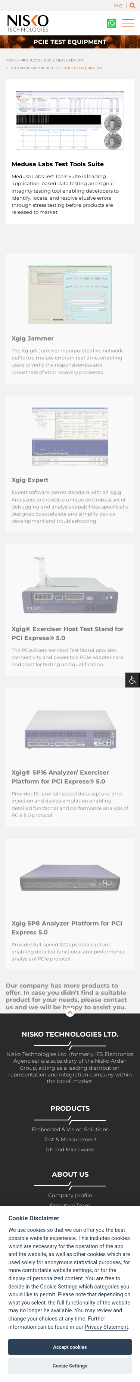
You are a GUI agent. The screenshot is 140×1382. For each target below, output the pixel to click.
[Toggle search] (132, 5)
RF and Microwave (70, 1150)
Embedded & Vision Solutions (70, 1129)
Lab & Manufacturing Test (34, 68)
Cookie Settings (70, 1366)
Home (11, 60)
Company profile (70, 1195)
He (118, 5)
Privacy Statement (106, 1327)
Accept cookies (70, 1347)
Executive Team (70, 1205)
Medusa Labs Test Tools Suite (58, 164)
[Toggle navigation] (128, 23)
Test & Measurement (63, 60)
